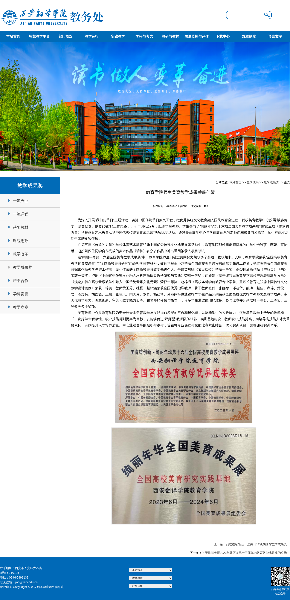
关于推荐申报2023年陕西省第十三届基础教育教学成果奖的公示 (244, 553)
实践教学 (118, 36)
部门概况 (65, 36)
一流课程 (20, 214)
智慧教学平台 (39, 36)
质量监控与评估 (197, 36)
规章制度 (249, 36)
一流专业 (20, 201)
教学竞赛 (20, 307)
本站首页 (13, 36)
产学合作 (20, 281)
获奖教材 (20, 227)
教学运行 (92, 36)
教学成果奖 (22, 267)
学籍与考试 (144, 36)
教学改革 (20, 254)
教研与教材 (170, 36)
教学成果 (253, 182)
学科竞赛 (20, 294)
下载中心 (223, 36)
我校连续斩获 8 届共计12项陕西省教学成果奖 (256, 544)
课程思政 (20, 241)
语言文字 (275, 36)
